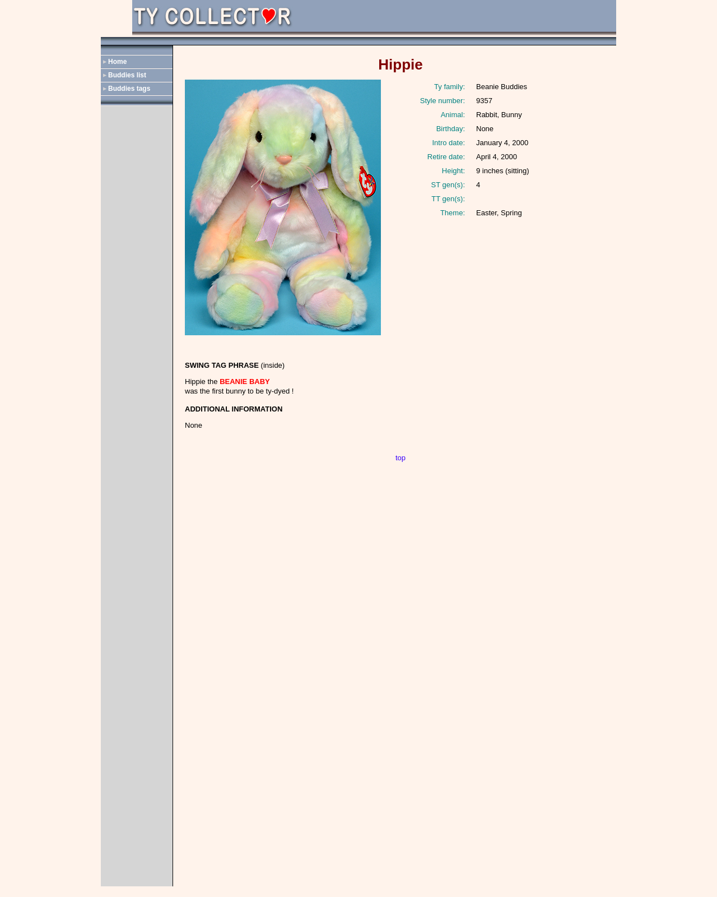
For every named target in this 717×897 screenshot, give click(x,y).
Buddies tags (129, 89)
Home (117, 62)
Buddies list (127, 75)
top (400, 458)
